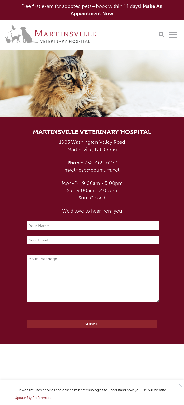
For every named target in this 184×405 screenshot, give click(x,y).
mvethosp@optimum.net (92, 170)
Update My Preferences (33, 398)
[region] (92, 392)
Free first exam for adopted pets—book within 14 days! (91, 9)
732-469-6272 (92, 162)
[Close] (180, 384)
